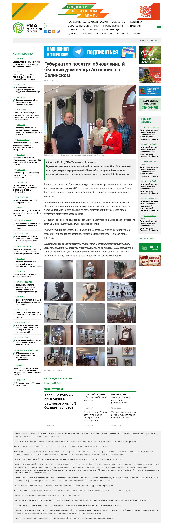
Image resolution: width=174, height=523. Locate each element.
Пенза (156, 40)
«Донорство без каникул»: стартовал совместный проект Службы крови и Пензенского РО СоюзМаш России (27, 116)
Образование (104, 33)
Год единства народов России (88, 21)
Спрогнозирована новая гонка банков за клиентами (26, 275)
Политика (135, 21)
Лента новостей (23, 53)
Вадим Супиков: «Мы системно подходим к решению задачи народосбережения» (26, 64)
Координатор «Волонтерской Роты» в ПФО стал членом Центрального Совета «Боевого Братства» (27, 371)
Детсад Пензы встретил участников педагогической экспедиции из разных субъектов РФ (25, 188)
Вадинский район (151, 181)
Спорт (136, 33)
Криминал (134, 25)
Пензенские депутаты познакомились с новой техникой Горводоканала (24, 76)
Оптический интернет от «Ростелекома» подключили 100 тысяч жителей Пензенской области (27, 160)
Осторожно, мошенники (83, 25)
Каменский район (151, 144)
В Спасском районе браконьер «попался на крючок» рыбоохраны (26, 174)
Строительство (23, 140)
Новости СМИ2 (52, 383)
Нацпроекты (76, 29)
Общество (118, 21)
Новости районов (145, 120)
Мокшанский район (152, 198)
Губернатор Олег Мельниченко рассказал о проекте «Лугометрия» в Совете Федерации (26, 146)
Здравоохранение (79, 33)
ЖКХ (18, 72)
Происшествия (113, 25)
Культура (123, 33)
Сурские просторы (151, 127)
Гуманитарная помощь (104, 29)
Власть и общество (24, 282)
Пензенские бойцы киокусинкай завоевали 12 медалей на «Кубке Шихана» (27, 213)
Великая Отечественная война (29, 350)
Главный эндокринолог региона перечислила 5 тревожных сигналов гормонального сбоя (27, 251)
